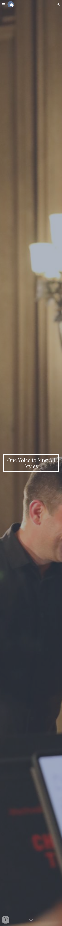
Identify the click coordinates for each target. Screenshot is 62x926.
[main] (31, 463)
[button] (3, 4)
